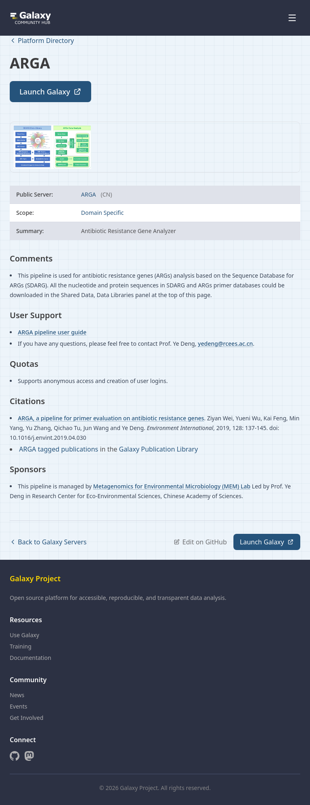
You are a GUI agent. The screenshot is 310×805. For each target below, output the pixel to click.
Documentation (30, 658)
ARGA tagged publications (59, 449)
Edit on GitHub (200, 541)
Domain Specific (102, 212)
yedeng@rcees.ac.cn (225, 343)
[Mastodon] (29, 756)
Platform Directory (42, 40)
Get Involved (26, 718)
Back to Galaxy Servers (48, 541)
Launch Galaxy (50, 91)
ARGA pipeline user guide (52, 332)
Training (21, 646)
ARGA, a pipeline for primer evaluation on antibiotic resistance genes (111, 418)
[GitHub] (14, 756)
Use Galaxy (24, 635)
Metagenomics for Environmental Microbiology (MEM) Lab (171, 486)
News (17, 695)
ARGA (89, 194)
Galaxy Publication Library (158, 449)
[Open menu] (292, 18)
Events (18, 706)
